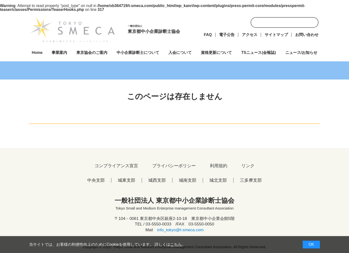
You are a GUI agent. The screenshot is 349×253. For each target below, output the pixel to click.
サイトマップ (276, 35)
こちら (176, 244)
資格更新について (216, 53)
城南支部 (187, 180)
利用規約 (218, 165)
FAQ (208, 35)
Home (37, 53)
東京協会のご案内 (91, 53)
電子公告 (227, 35)
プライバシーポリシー (174, 165)
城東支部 (126, 180)
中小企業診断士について (138, 53)
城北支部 (218, 180)
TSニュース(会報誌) (258, 53)
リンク (247, 165)
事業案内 (59, 53)
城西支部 (157, 180)
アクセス (249, 35)
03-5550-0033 (158, 224)
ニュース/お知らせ (301, 53)
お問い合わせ (306, 35)
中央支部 (96, 180)
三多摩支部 (251, 180)
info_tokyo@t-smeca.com (180, 230)
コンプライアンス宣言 (116, 165)
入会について (180, 53)
